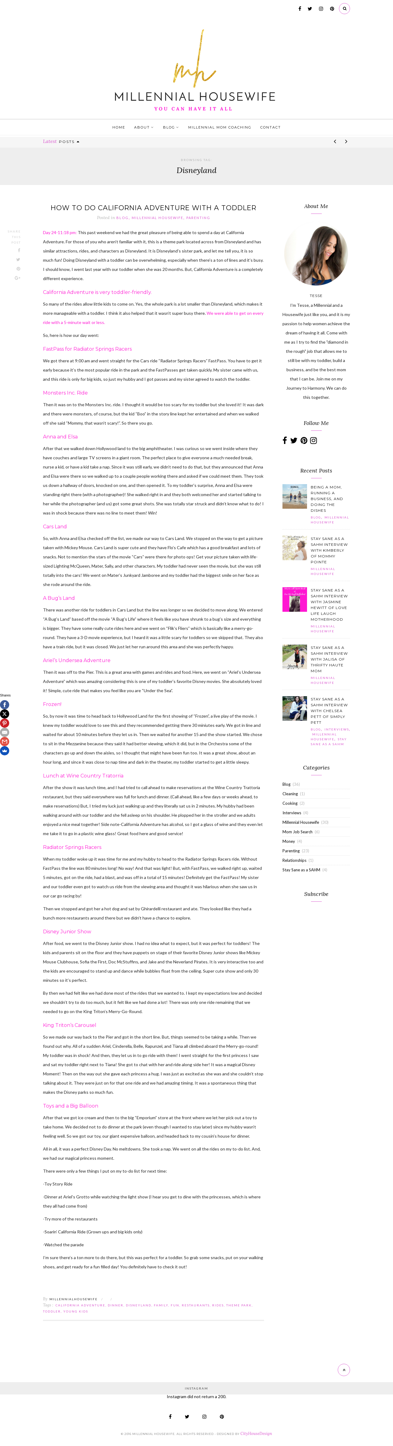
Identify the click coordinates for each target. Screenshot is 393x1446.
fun (175, 1305)
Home (118, 127)
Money (288, 841)
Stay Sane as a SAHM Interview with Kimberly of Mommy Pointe (329, 550)
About (142, 127)
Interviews (337, 729)
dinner (115, 1305)
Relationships (294, 860)
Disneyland (138, 1305)
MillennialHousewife (73, 1299)
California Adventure (80, 1305)
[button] (294, 496)
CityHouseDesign (256, 1433)
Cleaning (290, 793)
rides (218, 1305)
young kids (75, 1311)
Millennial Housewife (157, 218)
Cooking (290, 803)
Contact (270, 127)
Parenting (198, 218)
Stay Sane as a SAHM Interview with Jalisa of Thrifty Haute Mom (329, 659)
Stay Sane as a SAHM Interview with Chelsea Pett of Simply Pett (329, 711)
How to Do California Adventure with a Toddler (153, 208)
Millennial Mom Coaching (219, 127)
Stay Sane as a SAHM (301, 869)
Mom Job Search (297, 831)
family (161, 1305)
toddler (52, 1311)
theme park (239, 1305)
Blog (169, 127)
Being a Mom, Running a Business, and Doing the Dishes (327, 499)
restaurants (196, 1305)
